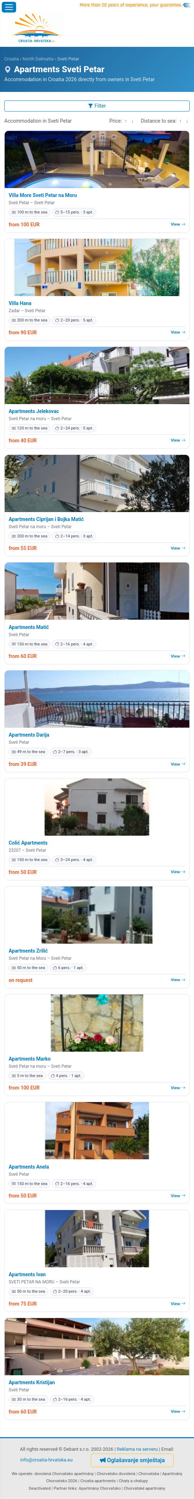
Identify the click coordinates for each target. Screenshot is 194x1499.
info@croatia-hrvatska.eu (46, 1460)
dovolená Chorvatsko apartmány (64, 1473)
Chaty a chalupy (133, 1480)
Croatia (11, 59)
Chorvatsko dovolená (116, 1473)
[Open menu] (9, 7)
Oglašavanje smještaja (132, 1460)
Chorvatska (149, 1473)
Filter (97, 106)
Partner (60, 1488)
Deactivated (40, 1488)
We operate (22, 1473)
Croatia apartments (98, 1480)
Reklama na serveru (137, 1449)
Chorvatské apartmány (144, 1488)
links (72, 1488)
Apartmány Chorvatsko (100, 1488)
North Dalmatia (38, 59)
